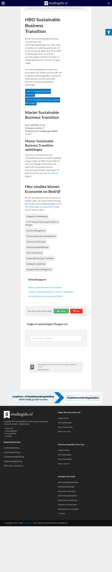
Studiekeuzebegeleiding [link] (14, 457)
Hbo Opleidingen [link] (65, 422)
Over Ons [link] (9, 428)
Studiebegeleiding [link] (11, 448)
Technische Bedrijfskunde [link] (37, 247)
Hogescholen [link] (63, 418)
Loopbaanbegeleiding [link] (13, 461)
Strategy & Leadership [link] (35, 264)
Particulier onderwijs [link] (66, 491)
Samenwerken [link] (11, 431)
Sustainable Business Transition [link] (40, 258)
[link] (108, 32)
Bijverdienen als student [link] (68, 509)
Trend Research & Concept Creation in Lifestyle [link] (42, 223)
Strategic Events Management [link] (39, 269)
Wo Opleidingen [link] (65, 454)
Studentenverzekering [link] (67, 500)
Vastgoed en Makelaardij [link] (36, 216)
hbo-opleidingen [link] (32, 207)
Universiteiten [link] (64, 450)
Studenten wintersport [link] (67, 504)
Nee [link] (77, 311)
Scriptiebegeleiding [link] (12, 452)
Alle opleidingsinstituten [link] (68, 482)
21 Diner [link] (61, 513)
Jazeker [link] (62, 311)
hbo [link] (37, 8)
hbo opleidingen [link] (47, 8)
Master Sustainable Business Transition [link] (38, 93)
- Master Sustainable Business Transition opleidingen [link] (51, 292)
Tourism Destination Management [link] (41, 236)
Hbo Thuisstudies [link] (65, 427)
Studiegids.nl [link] (27, 523)
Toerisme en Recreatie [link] (35, 241)
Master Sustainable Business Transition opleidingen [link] (42, 101)
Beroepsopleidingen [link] (66, 486)
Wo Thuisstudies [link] (65, 459)
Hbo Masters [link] (52, 173)
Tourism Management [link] (35, 230)
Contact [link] (8, 436)
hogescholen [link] (47, 207)
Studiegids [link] (31, 8)
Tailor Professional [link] (34, 252)
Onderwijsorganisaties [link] (67, 495)
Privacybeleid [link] (10, 433)
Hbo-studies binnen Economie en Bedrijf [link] (45, 296)
